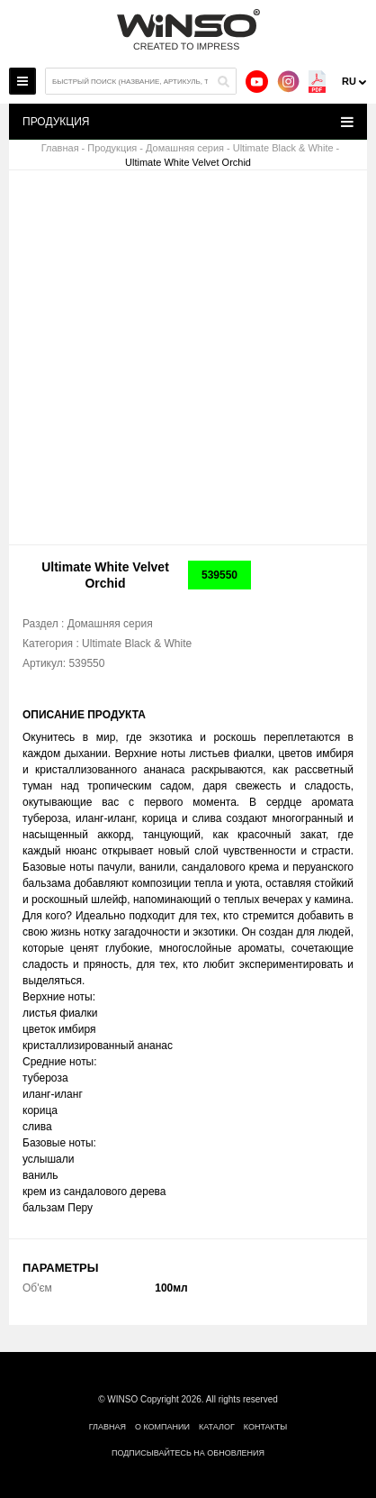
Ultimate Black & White (283, 148)
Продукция (112, 148)
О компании (162, 1426)
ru (349, 81)
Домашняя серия (185, 148)
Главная (60, 148)
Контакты (266, 1426)
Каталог (217, 1426)
